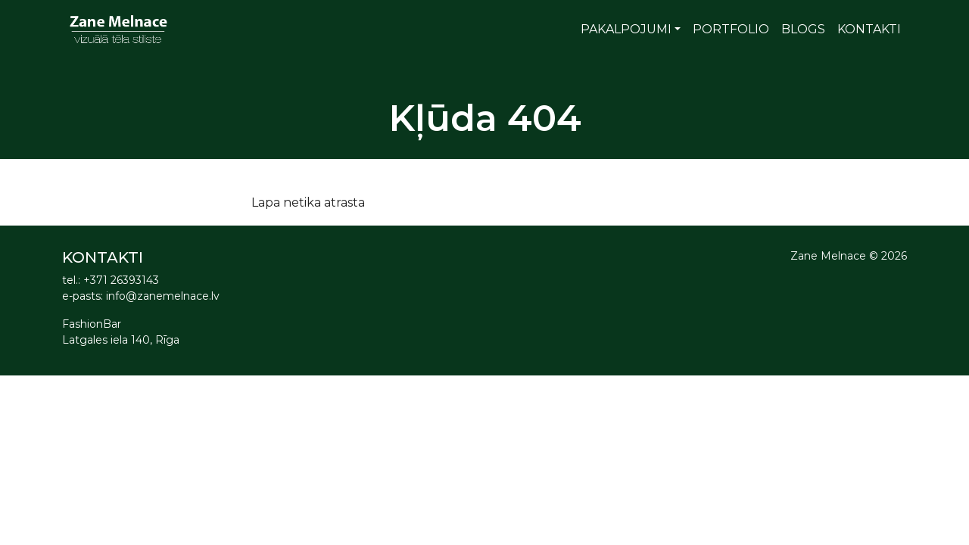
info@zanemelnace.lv (163, 296)
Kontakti (869, 29)
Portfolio (731, 29)
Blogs (803, 29)
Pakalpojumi (626, 29)
